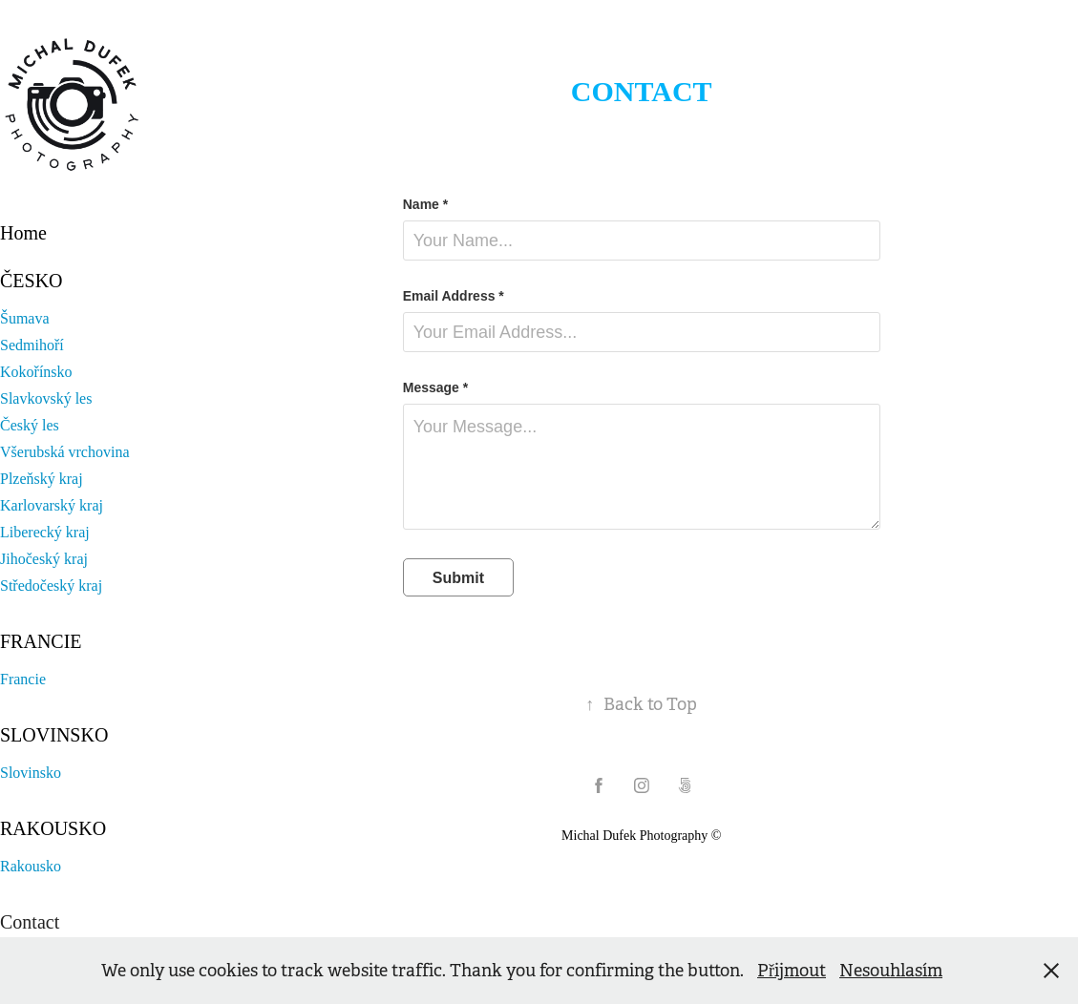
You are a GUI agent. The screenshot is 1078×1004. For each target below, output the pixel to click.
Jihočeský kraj (44, 559)
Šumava (25, 318)
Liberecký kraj (45, 532)
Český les (29, 425)
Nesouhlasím (890, 970)
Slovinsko (54, 734)
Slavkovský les (46, 398)
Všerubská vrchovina (65, 452)
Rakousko (53, 828)
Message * (435, 387)
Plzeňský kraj (41, 479)
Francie (41, 641)
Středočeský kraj (51, 585)
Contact (29, 921)
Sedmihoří (32, 345)
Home (23, 232)
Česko (31, 280)
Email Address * (453, 296)
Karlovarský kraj (51, 505)
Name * (425, 204)
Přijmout (791, 970)
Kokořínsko (36, 372)
